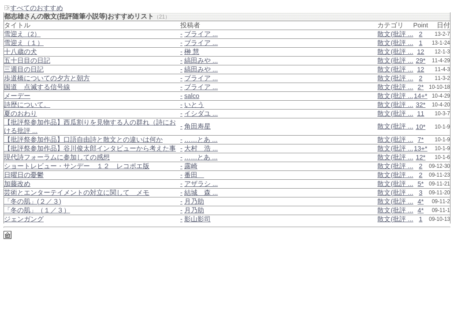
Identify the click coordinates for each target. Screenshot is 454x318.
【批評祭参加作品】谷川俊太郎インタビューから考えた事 (90, 148)
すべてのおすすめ (33, 7)
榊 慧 (191, 51)
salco (191, 95)
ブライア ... (201, 34)
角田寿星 (197, 126)
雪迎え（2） (22, 34)
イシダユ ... (201, 113)
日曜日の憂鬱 (24, 174)
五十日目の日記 (27, 60)
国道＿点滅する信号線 (37, 87)
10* (420, 126)
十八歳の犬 (20, 51)
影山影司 (197, 219)
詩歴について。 (27, 104)
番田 (194, 174)
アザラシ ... (201, 183)
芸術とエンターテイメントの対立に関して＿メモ (76, 192)
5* (420, 183)
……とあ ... (201, 139)
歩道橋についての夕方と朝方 (47, 78)
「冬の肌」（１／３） (37, 210)
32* (420, 104)
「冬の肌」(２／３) (32, 201)
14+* (421, 95)
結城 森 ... (201, 192)
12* (420, 157)
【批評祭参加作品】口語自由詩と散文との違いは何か (83, 139)
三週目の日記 (24, 69)
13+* (421, 148)
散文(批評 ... (395, 34)
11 (420, 113)
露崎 (190, 166)
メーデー (17, 95)
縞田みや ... (201, 60)
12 (420, 51)
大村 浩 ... (201, 148)
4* (420, 201)
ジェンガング (24, 219)
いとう (194, 104)
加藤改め (17, 183)
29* (420, 60)
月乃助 (194, 201)
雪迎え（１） (24, 42)
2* (420, 87)
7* (420, 139)
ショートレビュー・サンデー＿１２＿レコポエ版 (76, 166)
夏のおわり (20, 113)
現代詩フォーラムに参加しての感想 (57, 157)
